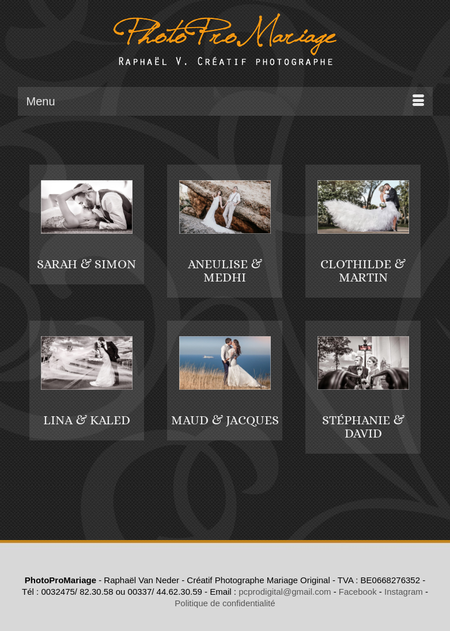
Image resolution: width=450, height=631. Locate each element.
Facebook (358, 591)
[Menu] (225, 101)
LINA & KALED (86, 420)
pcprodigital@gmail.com (285, 591)
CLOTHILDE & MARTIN (363, 270)
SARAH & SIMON (86, 264)
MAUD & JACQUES (225, 420)
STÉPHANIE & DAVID (363, 426)
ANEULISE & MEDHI (225, 270)
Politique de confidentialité (225, 603)
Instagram (403, 591)
